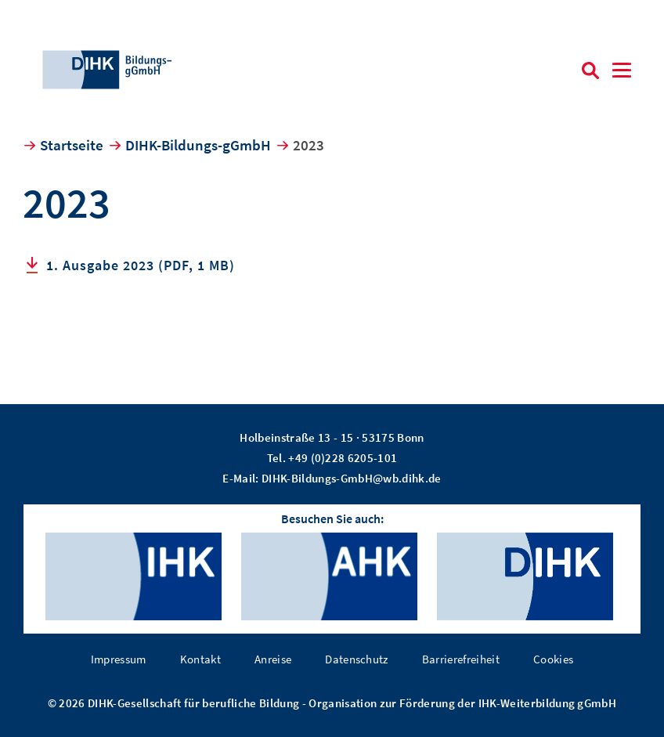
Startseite (71, 144)
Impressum (118, 659)
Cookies (553, 659)
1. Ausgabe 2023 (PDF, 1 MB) (140, 265)
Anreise (272, 659)
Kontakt (200, 659)
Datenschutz (356, 659)
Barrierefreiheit (461, 659)
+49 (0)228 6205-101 (342, 457)
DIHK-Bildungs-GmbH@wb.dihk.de (352, 478)
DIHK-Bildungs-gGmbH (198, 144)
